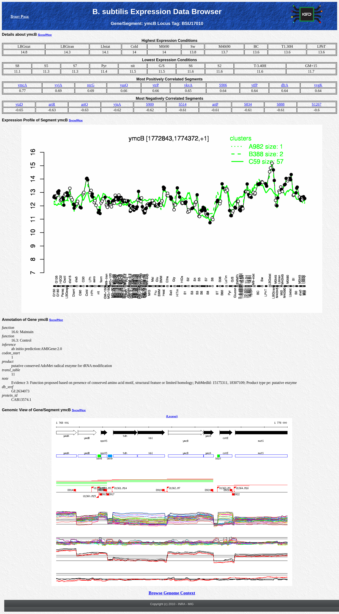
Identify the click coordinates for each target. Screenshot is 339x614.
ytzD (19, 104)
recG (90, 85)
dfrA (284, 85)
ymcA (22, 85)
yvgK (318, 85)
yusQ (124, 85)
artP (215, 104)
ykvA (188, 85)
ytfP (254, 85)
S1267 (316, 104)
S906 (223, 85)
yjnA (117, 104)
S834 (248, 104)
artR (52, 104)
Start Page (20, 17)
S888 (280, 104)
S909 (150, 104)
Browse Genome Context (172, 592)
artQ (84, 104)
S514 (182, 104)
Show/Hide (45, 34)
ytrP (156, 85)
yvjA (58, 85)
